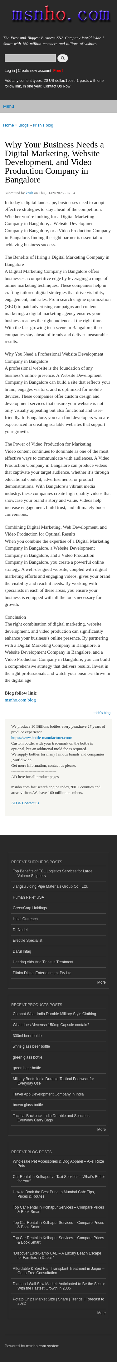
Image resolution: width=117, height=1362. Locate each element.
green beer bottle (27, 1068)
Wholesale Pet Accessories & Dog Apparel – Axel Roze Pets (58, 1163)
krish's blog (43, 125)
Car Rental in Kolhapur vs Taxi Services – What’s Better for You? (59, 1179)
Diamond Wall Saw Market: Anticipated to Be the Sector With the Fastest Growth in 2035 (59, 1286)
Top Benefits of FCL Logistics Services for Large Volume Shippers (52, 873)
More (101, 982)
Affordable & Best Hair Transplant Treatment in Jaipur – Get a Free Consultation (59, 1270)
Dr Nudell (20, 930)
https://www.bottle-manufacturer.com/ (41, 738)
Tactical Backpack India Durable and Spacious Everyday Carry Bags (51, 1118)
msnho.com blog (20, 699)
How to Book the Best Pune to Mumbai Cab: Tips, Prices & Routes (54, 1194)
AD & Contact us (25, 803)
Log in (10, 70)
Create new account (35, 70)
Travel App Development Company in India (48, 1094)
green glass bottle (27, 1057)
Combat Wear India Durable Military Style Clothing (54, 1014)
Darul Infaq (22, 951)
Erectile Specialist (27, 940)
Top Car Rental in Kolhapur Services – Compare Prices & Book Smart (58, 1209)
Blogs (23, 125)
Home (8, 125)
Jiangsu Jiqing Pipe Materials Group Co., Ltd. (50, 886)
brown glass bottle (28, 1105)
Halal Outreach (25, 919)
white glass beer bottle (31, 1046)
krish (29, 193)
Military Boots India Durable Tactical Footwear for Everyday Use (53, 1081)
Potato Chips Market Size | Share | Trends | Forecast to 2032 (58, 1301)
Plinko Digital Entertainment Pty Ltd (42, 973)
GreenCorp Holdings (30, 908)
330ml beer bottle (27, 1036)
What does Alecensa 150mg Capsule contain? (51, 1025)
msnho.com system (42, 1346)
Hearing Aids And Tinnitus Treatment (43, 962)
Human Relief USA (28, 897)
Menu (8, 106)
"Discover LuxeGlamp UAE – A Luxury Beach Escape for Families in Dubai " (57, 1255)
